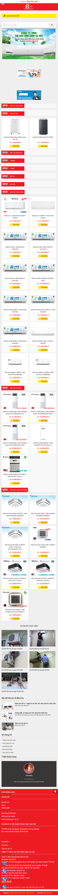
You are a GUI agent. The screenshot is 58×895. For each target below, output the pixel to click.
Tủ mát (12, 168)
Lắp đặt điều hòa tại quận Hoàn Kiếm (12, 670)
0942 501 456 (32, 2)
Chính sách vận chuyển (8, 816)
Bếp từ (12, 176)
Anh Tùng (29, 775)
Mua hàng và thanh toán (9, 813)
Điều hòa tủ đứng (15, 388)
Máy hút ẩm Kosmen (16, 106)
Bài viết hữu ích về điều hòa (13, 698)
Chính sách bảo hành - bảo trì (10, 819)
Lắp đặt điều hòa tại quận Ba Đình (39, 670)
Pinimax (12, 161)
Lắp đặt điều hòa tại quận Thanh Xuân (13, 691)
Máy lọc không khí (16, 153)
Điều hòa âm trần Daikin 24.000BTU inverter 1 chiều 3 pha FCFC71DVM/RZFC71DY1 (15, 547)
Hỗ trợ (3, 805)
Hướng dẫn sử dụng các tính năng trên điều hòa (31, 713)
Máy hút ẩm (14, 114)
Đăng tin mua (5, 802)
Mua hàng (16, 146)
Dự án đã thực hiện (29, 625)
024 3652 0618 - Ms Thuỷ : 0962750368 (21, 893)
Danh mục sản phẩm (11, 16)
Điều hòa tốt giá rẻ (21, 723)
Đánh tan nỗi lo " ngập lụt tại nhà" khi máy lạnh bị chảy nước (35, 703)
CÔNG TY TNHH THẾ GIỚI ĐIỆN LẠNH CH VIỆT (29, 887)
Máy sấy (12, 184)
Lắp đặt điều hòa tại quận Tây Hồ (39, 649)
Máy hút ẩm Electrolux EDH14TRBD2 (43, 137)
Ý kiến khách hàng (9, 756)
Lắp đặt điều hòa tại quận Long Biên (12, 649)
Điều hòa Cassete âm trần (18, 490)
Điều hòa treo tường (17, 192)
